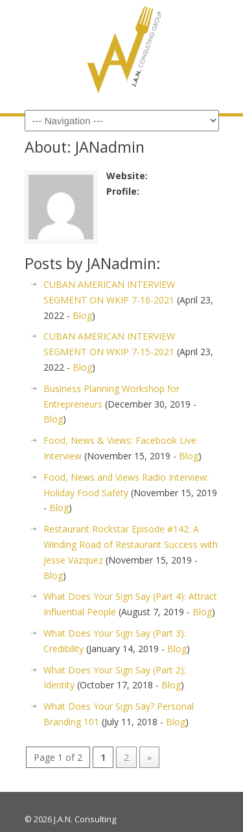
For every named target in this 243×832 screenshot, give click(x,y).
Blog (82, 315)
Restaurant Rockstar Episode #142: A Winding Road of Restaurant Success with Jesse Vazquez (130, 544)
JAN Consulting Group (122, 52)
